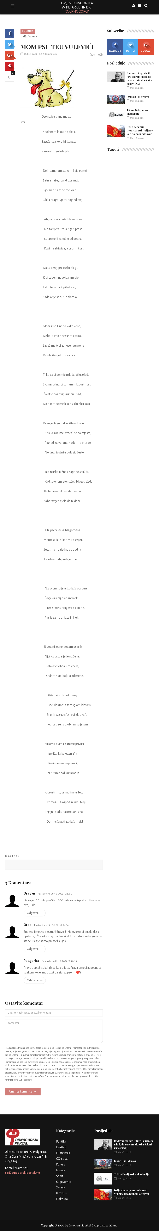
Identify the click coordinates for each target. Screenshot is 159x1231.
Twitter (130, 47)
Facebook (115, 47)
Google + (146, 47)
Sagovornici (63, 1181)
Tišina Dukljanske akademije (138, 112)
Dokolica (62, 1199)
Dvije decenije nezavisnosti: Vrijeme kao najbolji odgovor (140, 130)
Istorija (60, 1170)
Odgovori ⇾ (34, 913)
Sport (59, 1176)
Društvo (61, 1147)
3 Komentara (48, 54)
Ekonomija (63, 1153)
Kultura (28, 31)
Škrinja (60, 1187)
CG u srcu (61, 1158)
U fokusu (61, 1193)
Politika (61, 1141)
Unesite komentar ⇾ (22, 1091)
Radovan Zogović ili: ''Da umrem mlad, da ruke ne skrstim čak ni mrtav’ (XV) (140, 78)
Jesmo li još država (138, 96)
